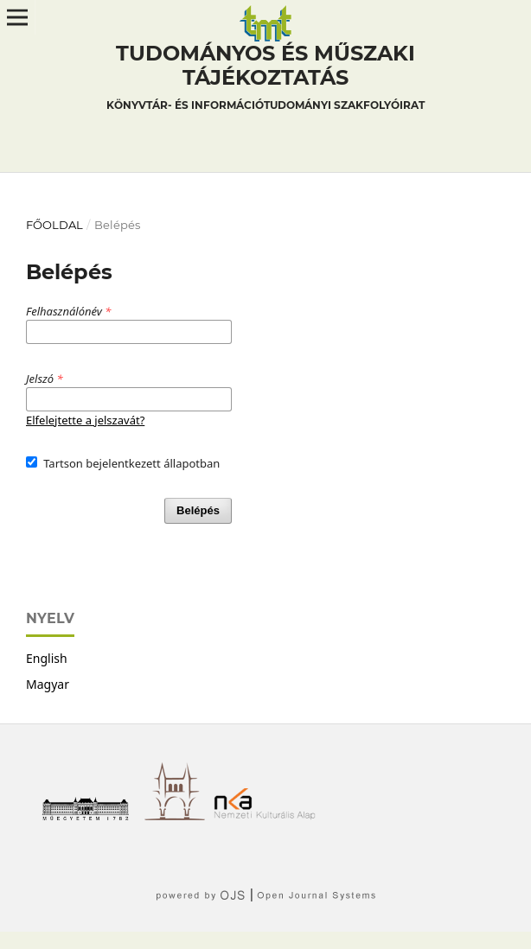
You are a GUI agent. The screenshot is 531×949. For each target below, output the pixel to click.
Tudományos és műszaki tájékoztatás (265, 79)
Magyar (47, 684)
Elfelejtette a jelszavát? (85, 420)
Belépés (198, 510)
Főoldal (54, 225)
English (46, 658)
